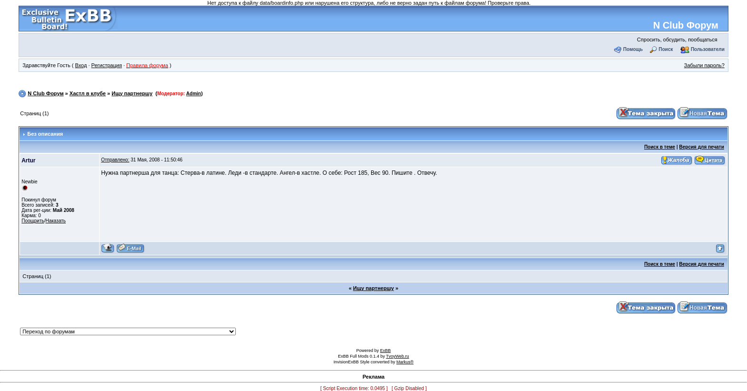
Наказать (55, 220)
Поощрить (32, 220)
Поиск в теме (659, 147)
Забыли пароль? (704, 65)
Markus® (405, 362)
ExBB (385, 350)
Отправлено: (115, 159)
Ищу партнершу (131, 93)
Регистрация (106, 65)
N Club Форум (685, 25)
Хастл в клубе (88, 93)
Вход (81, 65)
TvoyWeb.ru (397, 356)
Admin (193, 93)
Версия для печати (701, 147)
